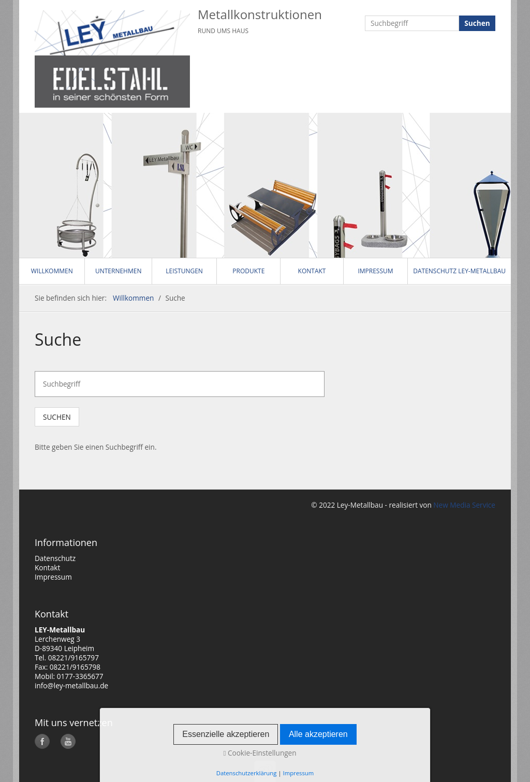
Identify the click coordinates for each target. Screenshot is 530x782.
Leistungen (184, 271)
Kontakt (312, 271)
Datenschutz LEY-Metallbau (459, 271)
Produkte (248, 271)
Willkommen (52, 271)
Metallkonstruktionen (260, 14)
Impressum (375, 271)
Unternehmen (118, 271)
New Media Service (463, 505)
